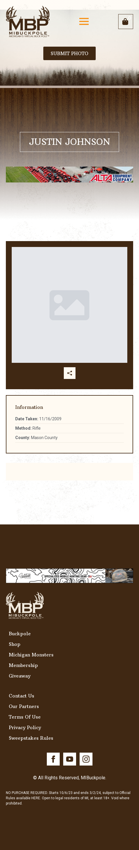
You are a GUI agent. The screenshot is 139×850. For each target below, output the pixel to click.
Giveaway (19, 676)
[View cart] (125, 21)
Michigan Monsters (31, 655)
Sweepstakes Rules (31, 738)
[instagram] (86, 759)
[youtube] (69, 759)
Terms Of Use (25, 717)
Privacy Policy (25, 727)
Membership (23, 665)
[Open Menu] (84, 21)
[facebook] (53, 759)
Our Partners (24, 706)
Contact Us (21, 696)
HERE (35, 798)
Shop (14, 644)
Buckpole (20, 633)
